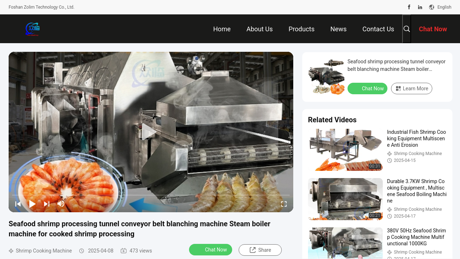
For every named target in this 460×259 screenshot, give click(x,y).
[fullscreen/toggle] (284, 203)
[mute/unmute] (61, 203)
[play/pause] (32, 203)
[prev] (18, 203)
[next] (47, 203)
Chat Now (211, 249)
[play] (151, 132)
